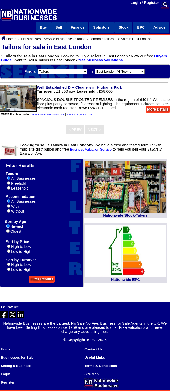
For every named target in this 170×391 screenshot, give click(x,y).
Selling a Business (16, 366)
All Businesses (29, 39)
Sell (59, 27)
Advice (159, 27)
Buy (43, 27)
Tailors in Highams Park (79, 114)
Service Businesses (58, 39)
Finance (77, 27)
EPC (141, 27)
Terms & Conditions (100, 366)
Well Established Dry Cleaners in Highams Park (79, 87)
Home (11, 39)
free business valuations (101, 60)
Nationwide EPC (125, 280)
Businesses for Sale (17, 357)
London (95, 39)
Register (151, 3)
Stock (123, 27)
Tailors (82, 39)
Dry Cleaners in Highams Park (48, 114)
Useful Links (94, 357)
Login (135, 3)
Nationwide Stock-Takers (125, 215)
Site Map (91, 374)
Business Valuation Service (91, 149)
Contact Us (93, 349)
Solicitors (101, 27)
